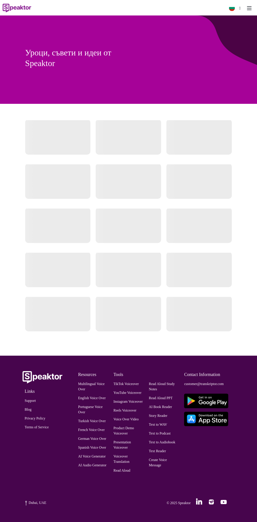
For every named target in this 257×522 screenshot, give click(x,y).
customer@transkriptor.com (204, 384)
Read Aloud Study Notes (162, 386)
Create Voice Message (158, 462)
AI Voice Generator (92, 456)
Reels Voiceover (124, 410)
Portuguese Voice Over (90, 409)
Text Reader (157, 451)
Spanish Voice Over (92, 447)
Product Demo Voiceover (123, 430)
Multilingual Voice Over (91, 386)
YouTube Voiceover (127, 393)
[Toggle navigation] (249, 8)
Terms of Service (37, 427)
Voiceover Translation (121, 458)
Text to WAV (158, 424)
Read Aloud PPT (161, 398)
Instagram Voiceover (128, 401)
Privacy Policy (35, 418)
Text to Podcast (159, 433)
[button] (233, 8)
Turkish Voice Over (92, 421)
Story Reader (158, 416)
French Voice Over (91, 430)
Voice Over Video (126, 419)
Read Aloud (121, 470)
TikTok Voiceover (126, 384)
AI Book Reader (160, 407)
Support (30, 400)
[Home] (17, 8)
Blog (28, 409)
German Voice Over (92, 438)
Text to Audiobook (162, 442)
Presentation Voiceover (122, 444)
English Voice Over (92, 398)
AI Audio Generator (92, 465)
